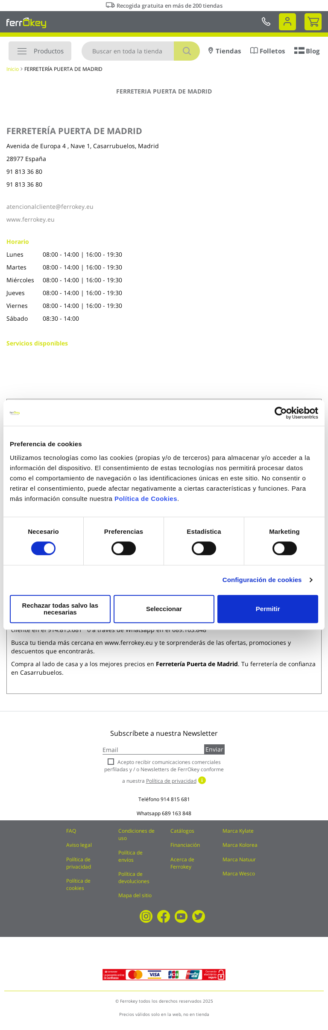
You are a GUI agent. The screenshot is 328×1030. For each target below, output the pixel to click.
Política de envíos (130, 856)
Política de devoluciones (133, 877)
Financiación (185, 845)
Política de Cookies (145, 502)
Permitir (267, 608)
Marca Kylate (238, 830)
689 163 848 (176, 813)
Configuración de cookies (262, 583)
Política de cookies (78, 884)
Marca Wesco (239, 873)
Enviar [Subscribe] (214, 749)
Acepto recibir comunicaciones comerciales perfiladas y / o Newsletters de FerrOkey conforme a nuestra (164, 771)
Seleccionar (162, 608)
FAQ (71, 830)
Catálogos (182, 830)
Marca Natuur (239, 859)
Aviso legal (79, 845)
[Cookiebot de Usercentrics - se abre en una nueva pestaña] (280, 416)
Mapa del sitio (135, 895)
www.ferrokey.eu (30, 219)
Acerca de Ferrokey (182, 863)
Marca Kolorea (240, 845)
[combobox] (141, 51)
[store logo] (26, 23)
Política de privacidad (78, 863)
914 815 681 (175, 799)
